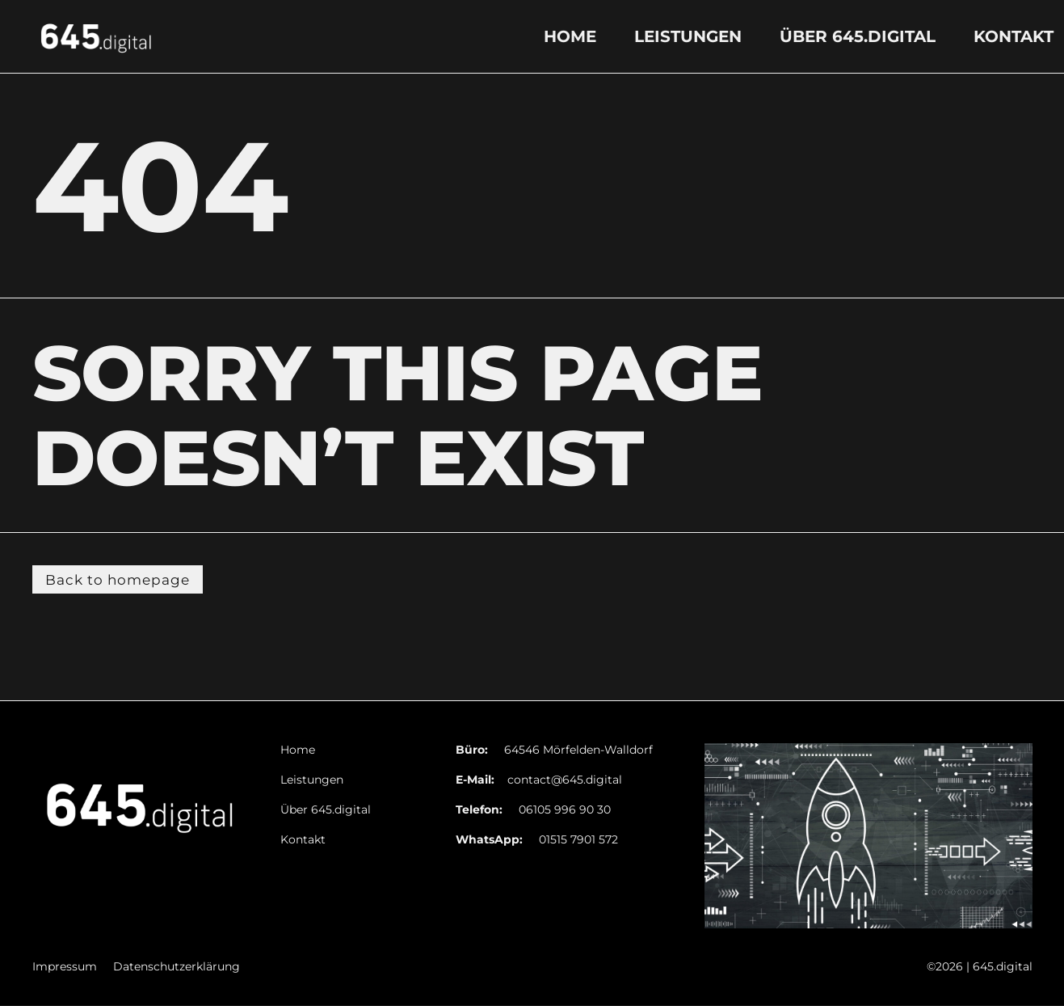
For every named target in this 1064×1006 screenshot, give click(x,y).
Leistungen (688, 36)
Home (570, 36)
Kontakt (1013, 36)
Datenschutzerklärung (176, 968)
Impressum (64, 968)
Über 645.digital (858, 36)
